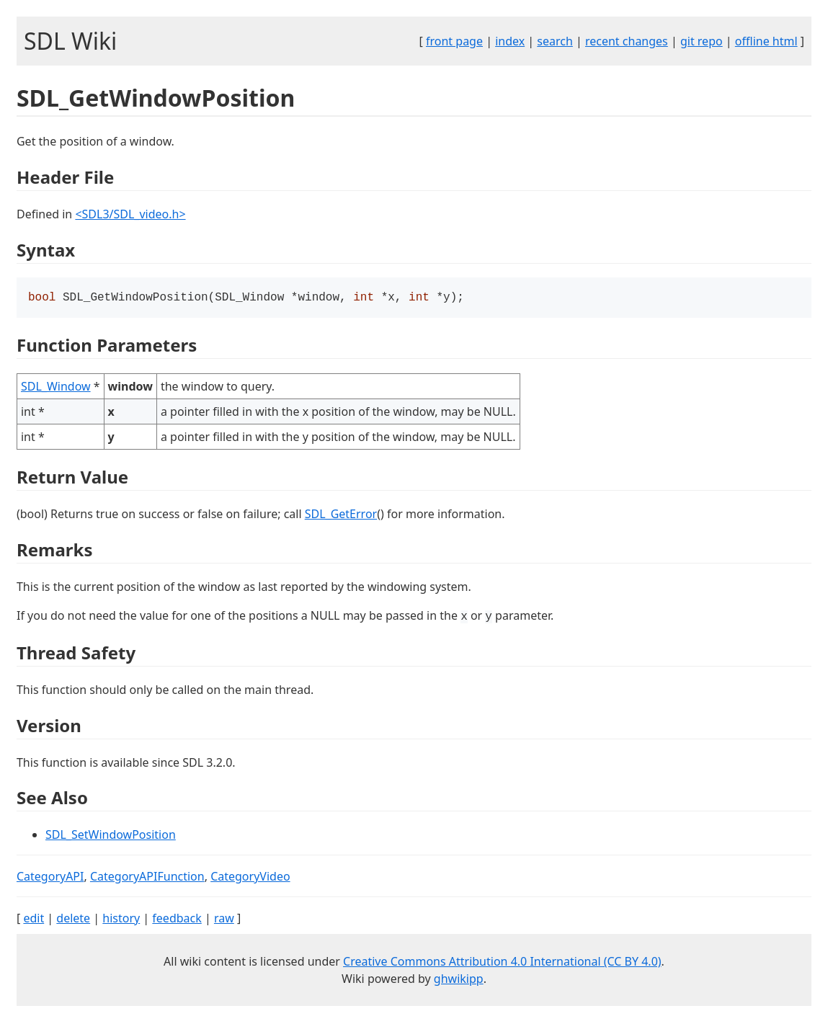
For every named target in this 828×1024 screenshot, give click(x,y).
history (121, 919)
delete (73, 919)
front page (454, 41)
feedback (176, 919)
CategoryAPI (50, 878)
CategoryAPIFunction (147, 878)
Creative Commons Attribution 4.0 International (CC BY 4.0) (502, 963)
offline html (766, 41)
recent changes (626, 41)
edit (33, 919)
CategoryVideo (250, 878)
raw (224, 919)
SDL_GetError (341, 515)
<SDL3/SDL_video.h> (130, 214)
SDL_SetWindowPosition (110, 836)
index (510, 41)
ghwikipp (459, 980)
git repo (701, 41)
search (555, 41)
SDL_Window (56, 388)
